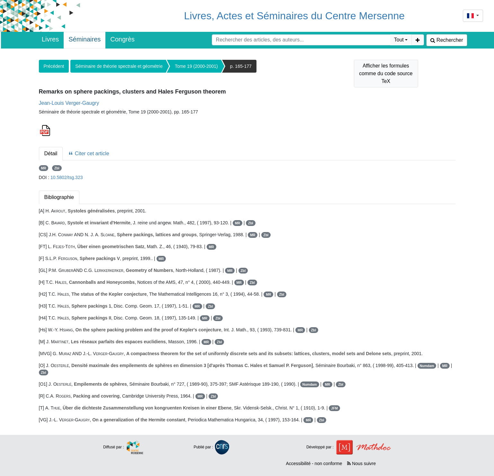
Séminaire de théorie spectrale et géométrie (119, 66)
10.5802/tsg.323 (66, 177)
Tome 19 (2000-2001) (196, 66)
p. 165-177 (241, 66)
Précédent (54, 66)
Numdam (427, 366)
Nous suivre (361, 463)
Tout (399, 39)
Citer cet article (88, 153)
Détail (51, 153)
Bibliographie (59, 197)
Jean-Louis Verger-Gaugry (69, 103)
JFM (334, 408)
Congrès (122, 39)
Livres (50, 39)
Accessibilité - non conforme (314, 463)
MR (43, 168)
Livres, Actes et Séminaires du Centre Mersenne (294, 16)
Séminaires (84, 39)
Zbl (56, 168)
